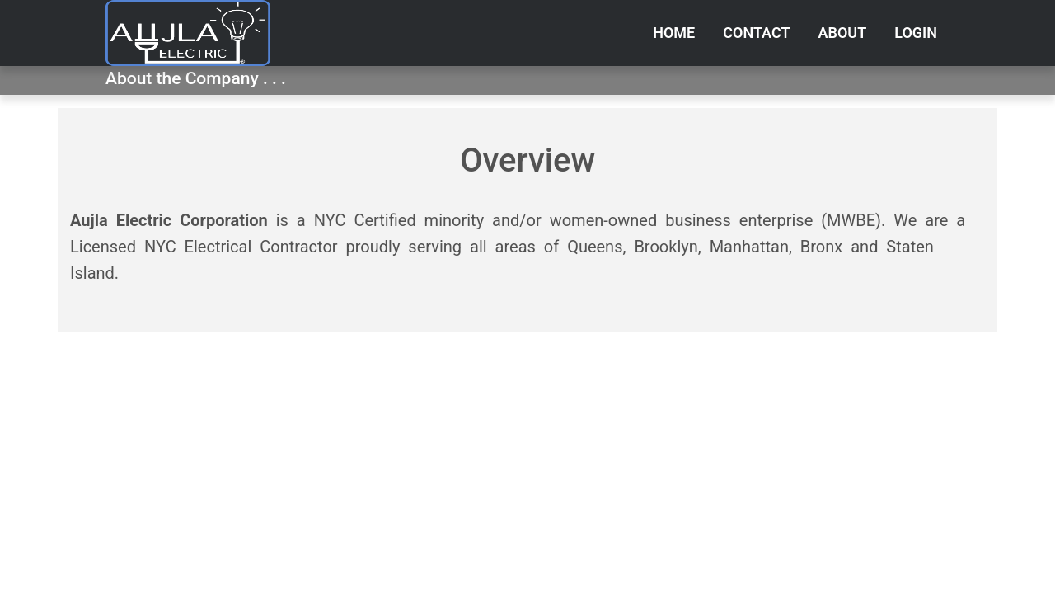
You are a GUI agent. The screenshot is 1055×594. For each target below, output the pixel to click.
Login (915, 32)
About (842, 32)
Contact (756, 32)
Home (674, 32)
